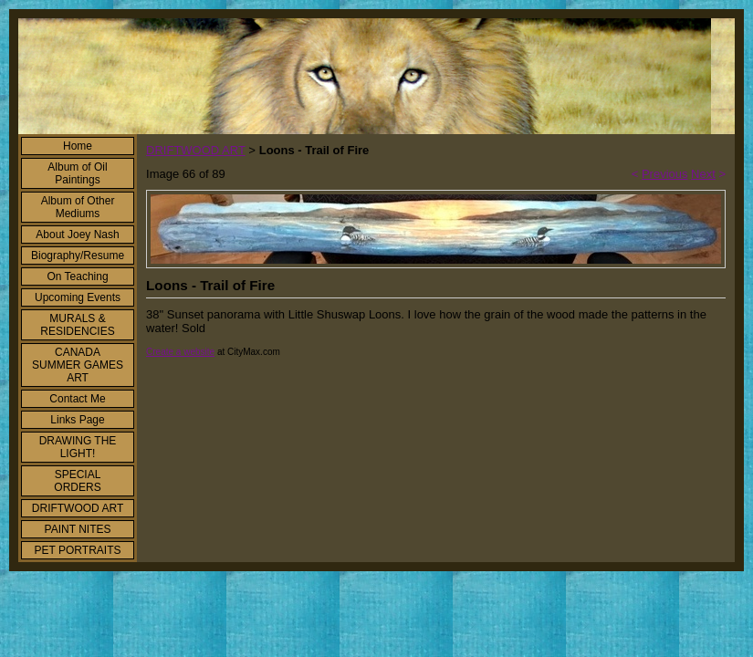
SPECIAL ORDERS (77, 481)
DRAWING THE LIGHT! (78, 447)
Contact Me (77, 398)
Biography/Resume (77, 255)
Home (77, 146)
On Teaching (77, 276)
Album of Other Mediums (78, 207)
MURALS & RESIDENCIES (77, 325)
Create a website (180, 352)
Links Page (77, 419)
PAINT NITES (78, 529)
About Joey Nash (77, 234)
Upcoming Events (77, 297)
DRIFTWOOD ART (77, 508)
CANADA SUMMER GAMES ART (77, 365)
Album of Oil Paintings (77, 173)
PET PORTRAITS (78, 550)
